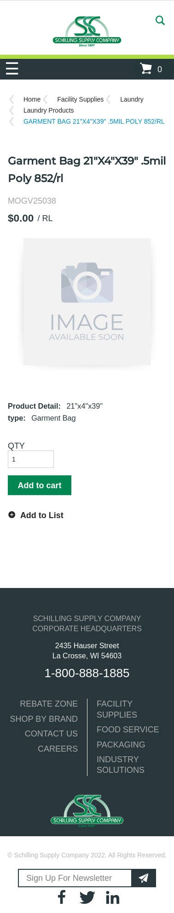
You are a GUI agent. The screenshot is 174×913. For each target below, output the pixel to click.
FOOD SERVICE (128, 729)
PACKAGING (121, 744)
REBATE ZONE (49, 703)
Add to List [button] (42, 515)
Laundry (132, 99)
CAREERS (58, 748)
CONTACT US (51, 733)
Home (32, 99)
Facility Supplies (80, 99)
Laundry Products (48, 110)
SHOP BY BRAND (44, 719)
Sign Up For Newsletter (69, 878)
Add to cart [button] (39, 485)
